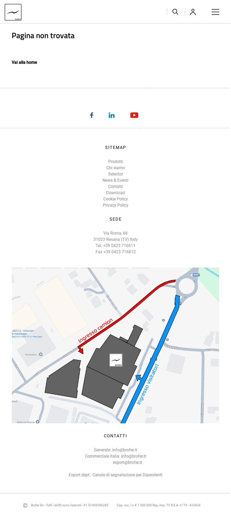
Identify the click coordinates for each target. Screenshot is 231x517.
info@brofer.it (124, 449)
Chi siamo (115, 167)
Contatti (115, 186)
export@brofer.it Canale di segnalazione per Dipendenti (127, 468)
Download (115, 192)
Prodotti (115, 161)
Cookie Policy (115, 198)
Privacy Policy (115, 205)
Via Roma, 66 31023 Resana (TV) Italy (115, 236)
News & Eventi (115, 180)
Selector (115, 174)
